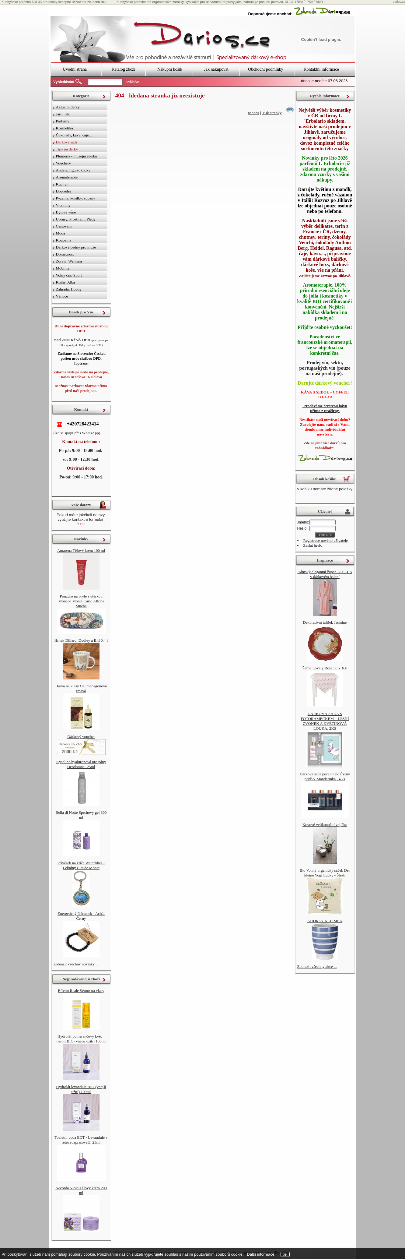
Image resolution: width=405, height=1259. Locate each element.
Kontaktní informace (321, 69)
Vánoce (62, 296)
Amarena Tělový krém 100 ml (81, 550)
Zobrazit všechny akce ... (317, 966)
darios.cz (399, 1)
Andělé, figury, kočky (73, 170)
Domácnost (65, 254)
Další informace (260, 1254)
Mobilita (63, 268)
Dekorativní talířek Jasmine (325, 622)
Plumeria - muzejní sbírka (76, 156)
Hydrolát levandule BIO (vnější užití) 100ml (81, 1089)
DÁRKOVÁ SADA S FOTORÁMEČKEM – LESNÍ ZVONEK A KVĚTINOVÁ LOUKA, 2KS (325, 721)
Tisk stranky (271, 113)
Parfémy (62, 121)
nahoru (253, 113)
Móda (60, 233)
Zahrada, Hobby (69, 289)
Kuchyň (62, 184)
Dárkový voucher (81, 736)
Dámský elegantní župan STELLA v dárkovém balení (324, 574)
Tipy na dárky (67, 149)
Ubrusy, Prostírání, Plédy (76, 219)
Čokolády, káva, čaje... (74, 135)
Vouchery (63, 163)
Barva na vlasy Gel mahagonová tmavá (81, 688)
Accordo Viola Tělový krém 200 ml (80, 1190)
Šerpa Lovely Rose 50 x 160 (324, 668)
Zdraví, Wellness (69, 261)
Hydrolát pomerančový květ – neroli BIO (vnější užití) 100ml (81, 1038)
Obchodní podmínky (265, 69)
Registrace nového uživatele (325, 540)
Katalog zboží (123, 69)
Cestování (64, 226)
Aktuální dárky (68, 107)
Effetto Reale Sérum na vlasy (81, 990)
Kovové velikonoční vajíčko (324, 824)
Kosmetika (64, 128)
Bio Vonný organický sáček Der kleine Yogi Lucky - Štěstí (325, 872)
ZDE (81, 524)
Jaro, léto (63, 114)
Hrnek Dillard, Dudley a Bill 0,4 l (81, 640)
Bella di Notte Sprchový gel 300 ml (81, 815)
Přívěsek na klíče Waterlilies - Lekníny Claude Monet (81, 865)
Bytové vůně (66, 212)
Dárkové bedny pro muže (76, 247)
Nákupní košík (169, 69)
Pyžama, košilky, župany (75, 198)
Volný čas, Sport (69, 275)
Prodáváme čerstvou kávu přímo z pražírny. (324, 408)
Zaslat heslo (312, 545)
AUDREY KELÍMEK (324, 921)
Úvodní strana (75, 69)
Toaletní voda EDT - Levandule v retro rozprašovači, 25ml (81, 1139)
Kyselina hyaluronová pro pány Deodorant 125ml (81, 764)
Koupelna (64, 240)
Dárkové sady (67, 142)
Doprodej (63, 191)
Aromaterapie (67, 177)
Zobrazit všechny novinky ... (76, 964)
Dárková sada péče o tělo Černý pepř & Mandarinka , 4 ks (325, 776)
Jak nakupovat (216, 69)
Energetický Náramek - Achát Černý (81, 916)
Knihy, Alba (65, 282)
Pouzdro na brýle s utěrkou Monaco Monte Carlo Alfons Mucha (81, 601)
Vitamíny (63, 205)
